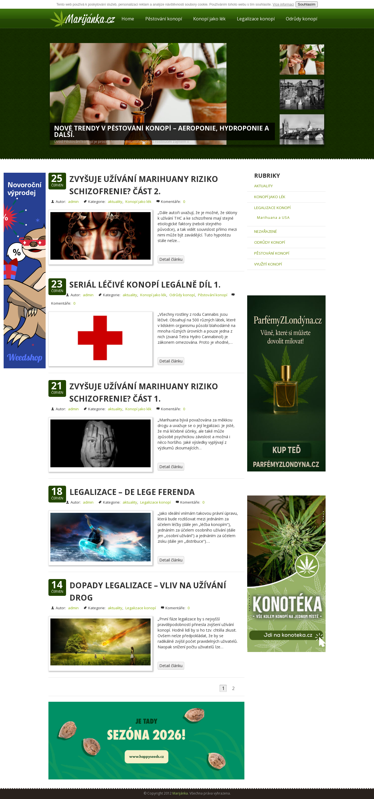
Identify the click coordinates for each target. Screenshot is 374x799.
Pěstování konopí (163, 19)
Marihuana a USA (273, 217)
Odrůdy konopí (301, 19)
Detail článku (171, 259)
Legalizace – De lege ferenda (132, 492)
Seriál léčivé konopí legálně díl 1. (145, 284)
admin (73, 201)
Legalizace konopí (256, 19)
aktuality (115, 201)
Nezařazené (265, 231)
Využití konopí (268, 264)
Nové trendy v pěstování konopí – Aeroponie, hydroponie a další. (161, 131)
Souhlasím (306, 4)
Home (127, 19)
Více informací (283, 4)
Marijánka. (180, 793)
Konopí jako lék (209, 19)
